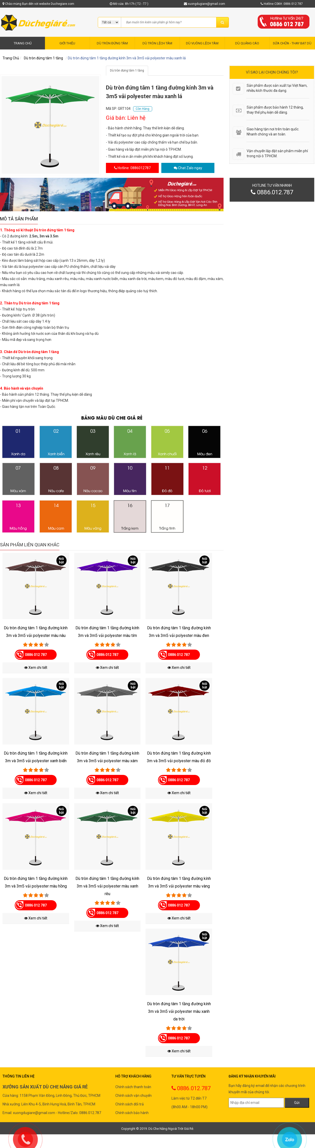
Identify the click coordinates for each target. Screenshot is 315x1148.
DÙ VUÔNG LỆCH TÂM (202, 43)
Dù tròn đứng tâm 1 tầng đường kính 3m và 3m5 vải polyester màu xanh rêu (107, 886)
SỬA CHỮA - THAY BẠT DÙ (292, 43)
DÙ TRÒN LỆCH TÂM (157, 43)
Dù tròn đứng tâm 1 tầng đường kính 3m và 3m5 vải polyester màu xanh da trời (179, 1011)
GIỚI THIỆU (67, 43)
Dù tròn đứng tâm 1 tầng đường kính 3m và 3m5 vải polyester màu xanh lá (127, 58)
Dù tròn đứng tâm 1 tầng (43, 58)
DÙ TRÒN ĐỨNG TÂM (112, 43)
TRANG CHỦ (23, 43)
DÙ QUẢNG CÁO (247, 43)
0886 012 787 (36, 655)
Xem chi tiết (35, 668)
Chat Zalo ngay (190, 168)
